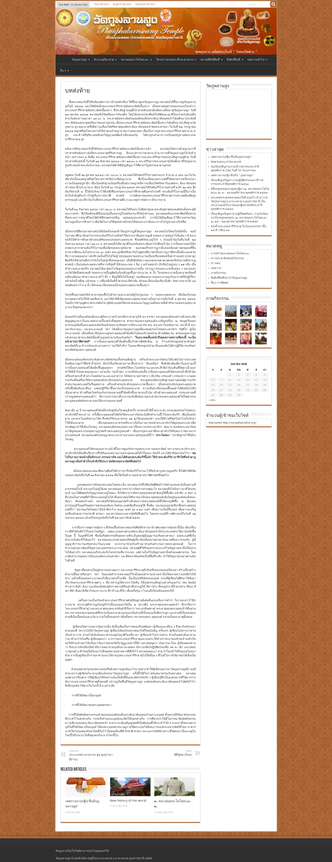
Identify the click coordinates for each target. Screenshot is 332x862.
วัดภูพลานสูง (81, 59)
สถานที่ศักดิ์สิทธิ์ (212, 59)
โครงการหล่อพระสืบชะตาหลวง (176, 59)
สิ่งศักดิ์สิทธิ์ (235, 59)
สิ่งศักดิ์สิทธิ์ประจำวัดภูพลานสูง (229, 277)
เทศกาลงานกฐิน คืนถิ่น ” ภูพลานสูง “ (232, 175)
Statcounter (215, 422)
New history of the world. (128, 800)
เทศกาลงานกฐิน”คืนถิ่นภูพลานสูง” (231, 156)
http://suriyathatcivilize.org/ (239, 422)
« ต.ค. (212, 400)
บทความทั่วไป (257, 59)
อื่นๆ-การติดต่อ (219, 282)
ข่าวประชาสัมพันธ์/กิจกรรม (227, 258)
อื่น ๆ (64, 70)
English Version (122, 4)
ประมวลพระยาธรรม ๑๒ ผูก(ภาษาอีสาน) (95, 755)
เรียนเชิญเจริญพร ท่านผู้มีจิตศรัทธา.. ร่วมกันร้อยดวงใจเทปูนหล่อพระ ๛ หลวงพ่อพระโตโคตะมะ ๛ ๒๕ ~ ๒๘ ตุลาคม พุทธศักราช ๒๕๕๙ (239, 217)
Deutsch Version (145, 4)
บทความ (216, 268)
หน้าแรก (63, 60)
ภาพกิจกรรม (218, 272)
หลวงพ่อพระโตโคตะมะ (136, 59)
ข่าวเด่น (215, 263)
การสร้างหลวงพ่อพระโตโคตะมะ (230, 253)
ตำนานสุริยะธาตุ (105, 59)
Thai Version (101, 4)
